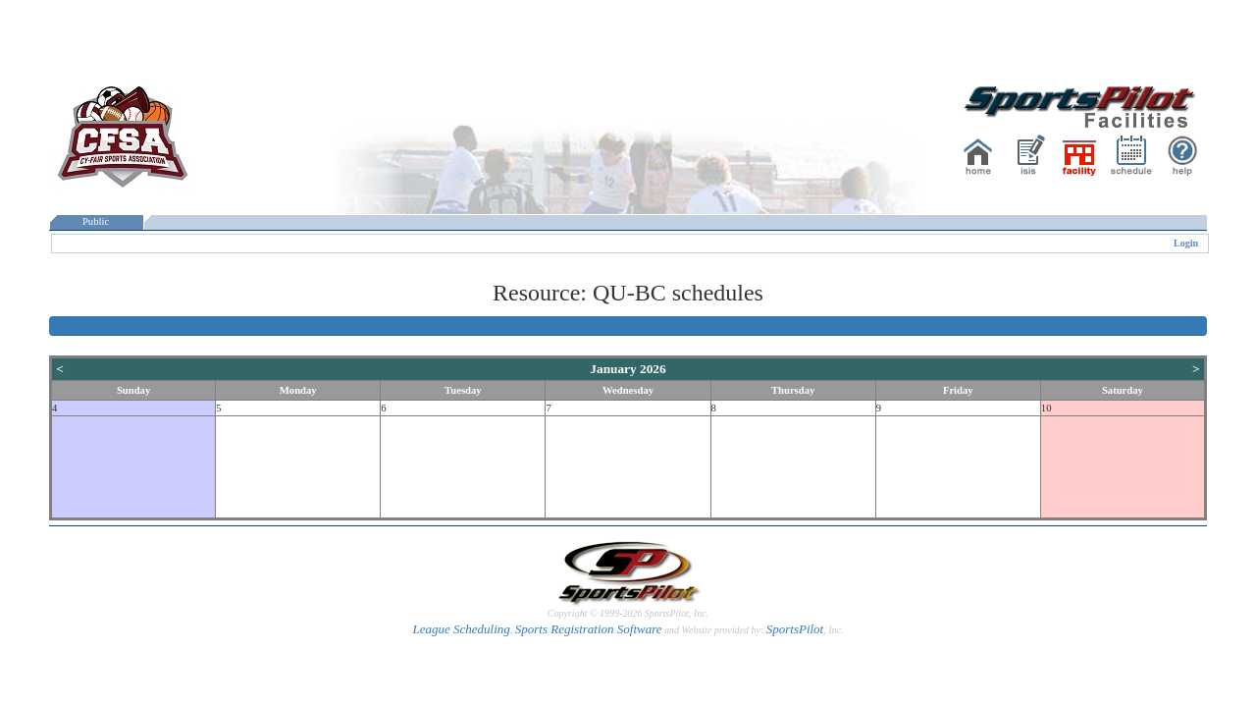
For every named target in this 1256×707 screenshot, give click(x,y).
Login (1186, 243)
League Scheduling (460, 629)
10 (1046, 408)
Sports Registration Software (588, 629)
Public (96, 221)
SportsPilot (795, 629)
